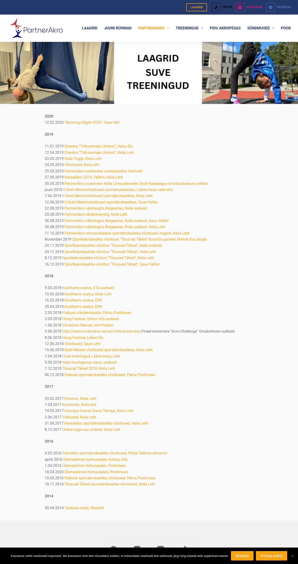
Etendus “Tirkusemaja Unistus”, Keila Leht (99, 152)
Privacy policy (271, 556)
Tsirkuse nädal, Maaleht (84, 508)
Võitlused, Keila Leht (79, 417)
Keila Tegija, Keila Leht (83, 158)
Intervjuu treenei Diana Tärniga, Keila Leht (98, 411)
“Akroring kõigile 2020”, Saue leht (91, 122)
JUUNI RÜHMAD (118, 28)
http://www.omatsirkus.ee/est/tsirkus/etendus (101, 331)
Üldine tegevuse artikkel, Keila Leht (91, 429)
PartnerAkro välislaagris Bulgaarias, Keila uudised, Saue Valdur (116, 220)
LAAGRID (196, 7)
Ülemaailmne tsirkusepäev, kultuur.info (95, 459)
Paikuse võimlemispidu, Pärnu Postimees (96, 312)
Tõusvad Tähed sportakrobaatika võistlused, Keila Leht (109, 484)
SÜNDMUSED (261, 28)
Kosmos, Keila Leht (80, 398)
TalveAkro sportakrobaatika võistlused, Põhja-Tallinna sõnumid (114, 453)
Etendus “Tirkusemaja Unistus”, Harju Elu (98, 146)
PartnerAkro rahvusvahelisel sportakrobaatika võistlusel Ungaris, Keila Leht (126, 233)
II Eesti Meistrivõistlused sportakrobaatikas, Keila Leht (107, 196)
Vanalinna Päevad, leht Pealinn (87, 325)
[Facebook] (278, 7)
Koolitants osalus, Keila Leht (87, 294)
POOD (286, 28)
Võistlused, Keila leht (81, 165)
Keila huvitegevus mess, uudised (89, 362)
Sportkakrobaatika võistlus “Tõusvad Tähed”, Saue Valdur (112, 264)
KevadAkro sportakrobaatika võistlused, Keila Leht (106, 423)
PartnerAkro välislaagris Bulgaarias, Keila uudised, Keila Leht (114, 227)
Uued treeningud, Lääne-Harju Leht (91, 356)
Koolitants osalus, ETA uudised (88, 288)
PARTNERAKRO (154, 28)
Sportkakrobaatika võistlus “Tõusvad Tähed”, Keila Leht (110, 252)
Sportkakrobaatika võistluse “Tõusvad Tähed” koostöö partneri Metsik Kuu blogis (139, 239)
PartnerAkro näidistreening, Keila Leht (95, 214)
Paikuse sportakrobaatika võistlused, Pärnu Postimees (109, 375)
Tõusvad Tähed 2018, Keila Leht (88, 368)
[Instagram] (249, 7)
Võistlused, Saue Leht (82, 344)
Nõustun (242, 556)
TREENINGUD (190, 28)
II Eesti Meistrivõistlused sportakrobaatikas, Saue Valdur (111, 202)
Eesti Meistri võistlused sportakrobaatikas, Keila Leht (108, 350)
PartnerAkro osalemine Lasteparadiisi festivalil (103, 171)
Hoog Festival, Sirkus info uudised (90, 319)
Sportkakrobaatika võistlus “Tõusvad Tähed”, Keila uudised (113, 245)
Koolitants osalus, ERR (83, 300)
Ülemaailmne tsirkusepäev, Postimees (94, 465)
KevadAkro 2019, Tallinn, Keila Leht (93, 177)
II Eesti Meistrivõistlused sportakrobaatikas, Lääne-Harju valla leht (118, 189)
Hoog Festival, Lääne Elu (82, 337)
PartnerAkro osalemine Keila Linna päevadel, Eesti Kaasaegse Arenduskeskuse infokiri (136, 183)
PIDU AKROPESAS (225, 28)
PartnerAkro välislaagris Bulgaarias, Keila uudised (105, 208)
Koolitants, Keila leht (79, 404)
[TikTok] (222, 7)
